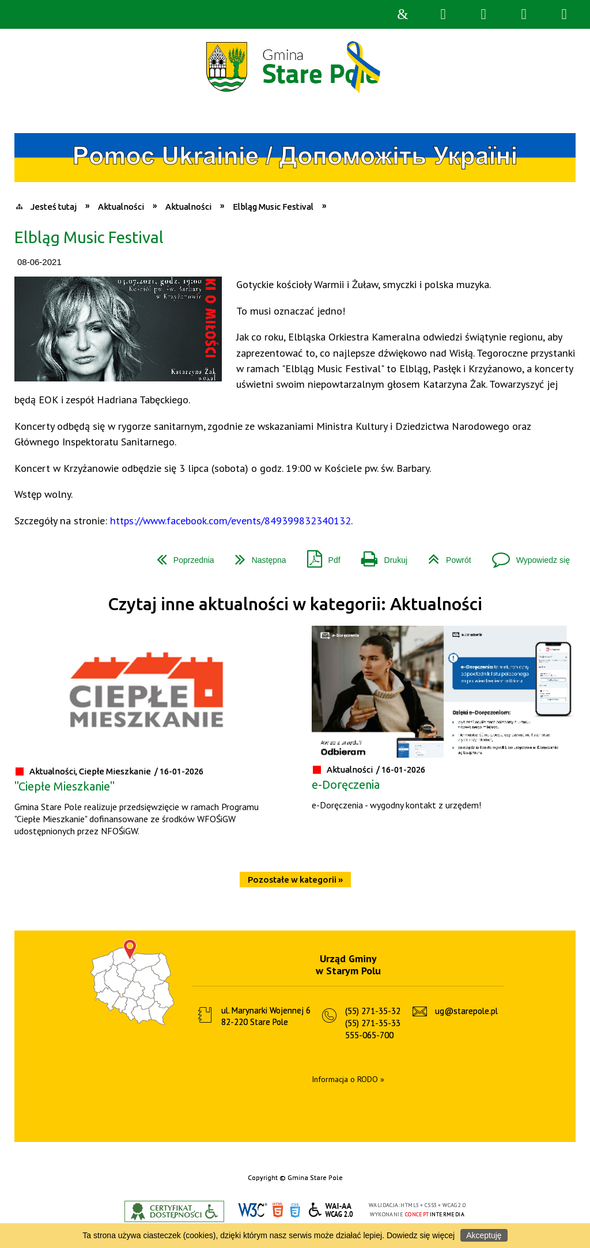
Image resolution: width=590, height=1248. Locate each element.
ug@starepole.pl (466, 1010)
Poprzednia (181, 555)
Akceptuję (483, 1235)
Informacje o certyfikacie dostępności (174, 1211)
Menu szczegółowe (564, 14)
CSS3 (295, 1210)
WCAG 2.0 (331, 1210)
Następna (256, 555)
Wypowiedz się (526, 555)
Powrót (445, 555)
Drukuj (379, 555)
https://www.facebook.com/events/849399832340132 (230, 520)
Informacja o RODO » (348, 1079)
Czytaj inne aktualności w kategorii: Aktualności (295, 604)
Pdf (319, 555)
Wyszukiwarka (443, 14)
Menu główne (523, 14)
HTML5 (277, 1210)
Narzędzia (483, 14)
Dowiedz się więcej (421, 1235)
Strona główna (402, 14)
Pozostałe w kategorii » (295, 879)
